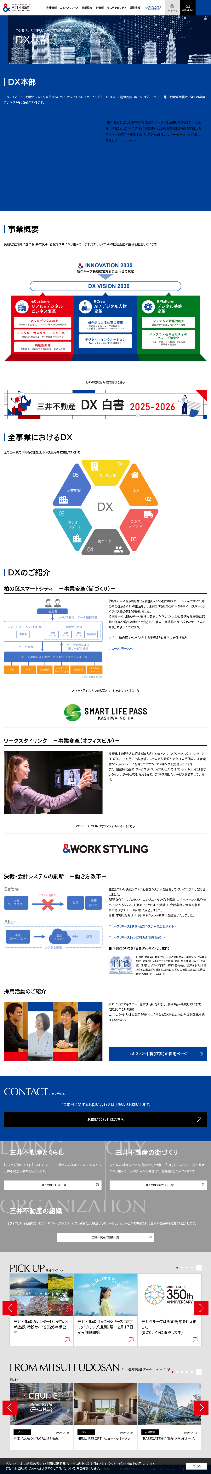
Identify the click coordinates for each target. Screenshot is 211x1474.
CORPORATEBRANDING (153, 8)
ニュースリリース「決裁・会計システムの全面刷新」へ (142, 926)
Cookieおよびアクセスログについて (52, 1468)
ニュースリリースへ (121, 648)
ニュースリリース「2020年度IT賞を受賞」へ (137, 937)
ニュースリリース (69, 7)
